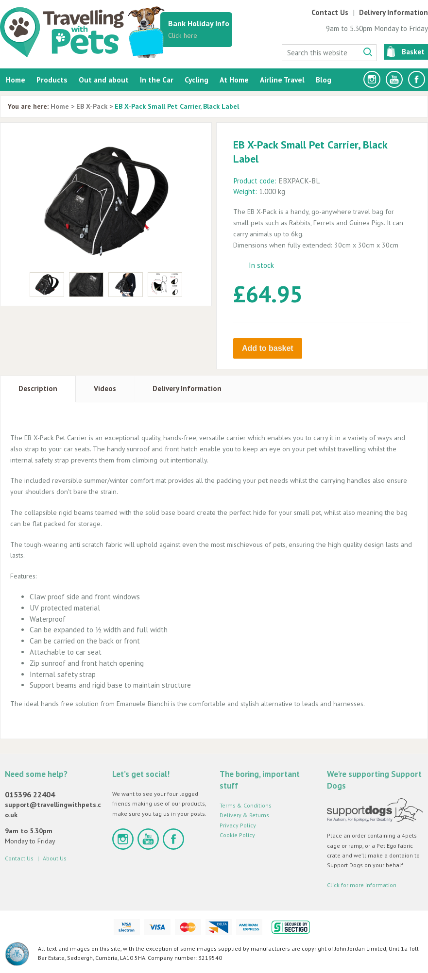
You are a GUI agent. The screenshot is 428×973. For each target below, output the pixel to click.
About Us (55, 857)
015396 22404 (30, 793)
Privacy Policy (238, 824)
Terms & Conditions (246, 804)
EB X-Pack (91, 106)
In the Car (156, 79)
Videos (105, 388)
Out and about (104, 79)
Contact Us (329, 12)
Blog (323, 79)
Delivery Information (393, 12)
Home (15, 79)
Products (52, 79)
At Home (234, 79)
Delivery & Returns (244, 814)
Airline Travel (282, 79)
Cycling (196, 79)
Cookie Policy (237, 834)
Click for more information (361, 884)
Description (37, 388)
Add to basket (267, 348)
